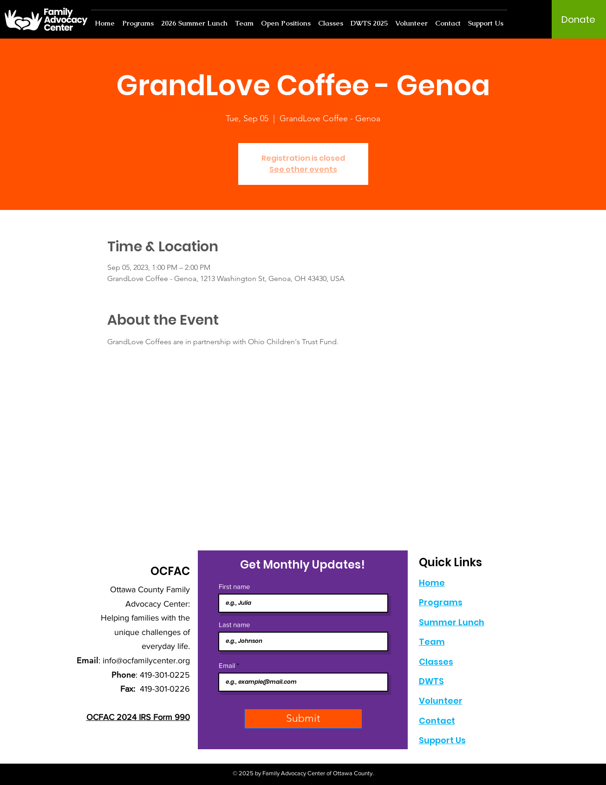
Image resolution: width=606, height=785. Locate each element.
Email (227, 665)
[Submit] (303, 718)
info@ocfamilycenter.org (146, 660)
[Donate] (578, 19)
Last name (234, 624)
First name (234, 586)
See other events (303, 169)
